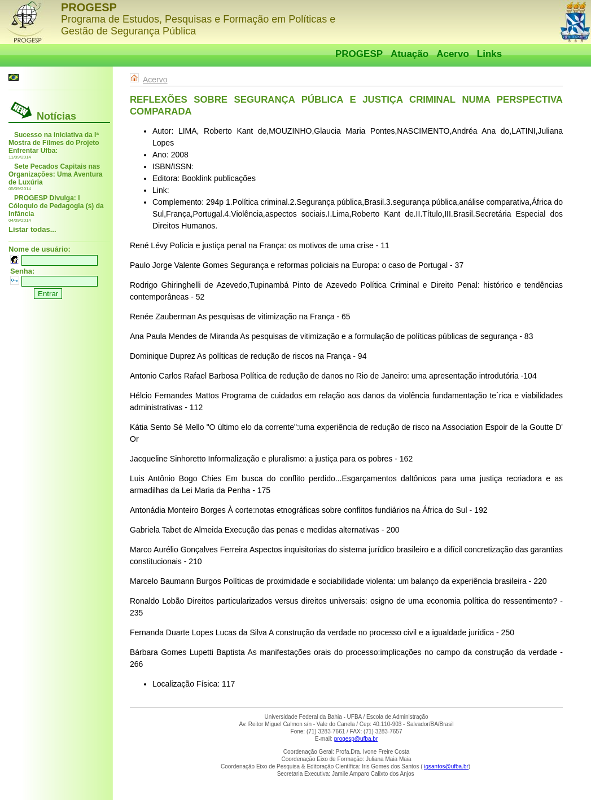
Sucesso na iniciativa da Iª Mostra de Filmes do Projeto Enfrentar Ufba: (53, 143)
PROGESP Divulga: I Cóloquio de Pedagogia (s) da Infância (56, 206)
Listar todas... (32, 229)
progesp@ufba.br (356, 739)
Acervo (452, 54)
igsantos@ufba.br (446, 766)
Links (489, 54)
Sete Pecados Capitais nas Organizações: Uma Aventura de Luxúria (55, 174)
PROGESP (359, 54)
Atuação (409, 54)
